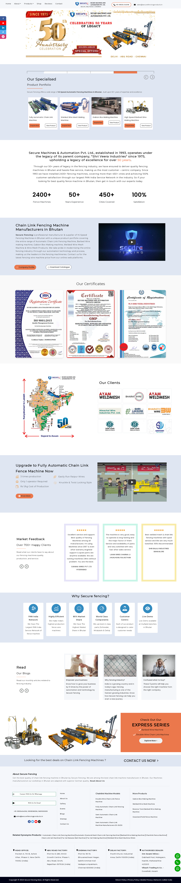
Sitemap (63, 819)
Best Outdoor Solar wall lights (159, 555)
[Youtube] (3, 23)
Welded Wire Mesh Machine (144, 804)
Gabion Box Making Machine (144, 799)
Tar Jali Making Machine (96, 838)
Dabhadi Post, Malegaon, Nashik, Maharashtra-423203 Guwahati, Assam (154, 860)
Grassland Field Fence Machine (145, 817)
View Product (51, 126)
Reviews (48, 4)
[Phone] (176, 860)
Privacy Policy (133, 880)
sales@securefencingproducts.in (28, 816)
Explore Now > (151, 740)
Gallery (63, 804)
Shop (39, 4)
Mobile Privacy (146, 880)
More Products (140, 793)
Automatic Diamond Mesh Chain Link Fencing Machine (97, 835)
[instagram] (3, 36)
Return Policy (121, 880)
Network (157, 880)
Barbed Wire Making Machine (133, 835)
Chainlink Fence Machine (156, 835)
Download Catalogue (59, 267)
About (17, 4)
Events (62, 809)
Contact (58, 4)
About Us (64, 798)
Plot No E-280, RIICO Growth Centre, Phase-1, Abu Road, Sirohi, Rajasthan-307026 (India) (59, 857)
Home (8, 4)
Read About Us (97, 781)
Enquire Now (34, 125)
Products (28, 4)
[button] (121, 4)
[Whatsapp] (176, 867)
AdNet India (167, 880)
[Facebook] (3, 18)
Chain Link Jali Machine (51, 838)
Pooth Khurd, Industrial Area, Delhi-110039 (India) (122, 853)
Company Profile (25, 267)
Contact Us (64, 824)
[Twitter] (3, 32)
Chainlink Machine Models (108, 793)
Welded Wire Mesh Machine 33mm (121, 838)
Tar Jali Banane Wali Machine (73, 838)
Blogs (62, 814)
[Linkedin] (3, 27)
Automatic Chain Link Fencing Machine (58, 835)
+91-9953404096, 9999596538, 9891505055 (31, 811)
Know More (24, 496)
